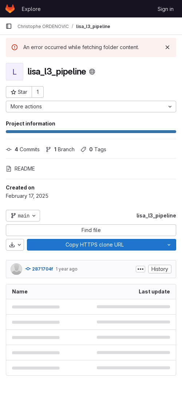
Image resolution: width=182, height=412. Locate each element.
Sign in (166, 9)
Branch (60, 149)
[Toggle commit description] (140, 269)
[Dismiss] (167, 47)
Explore (31, 9)
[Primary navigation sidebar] (9, 26)
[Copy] (94, 245)
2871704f (39, 269)
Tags (93, 149)
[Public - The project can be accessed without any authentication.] (92, 72)
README (20, 168)
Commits (23, 149)
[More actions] (91, 106)
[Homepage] (10, 9)
